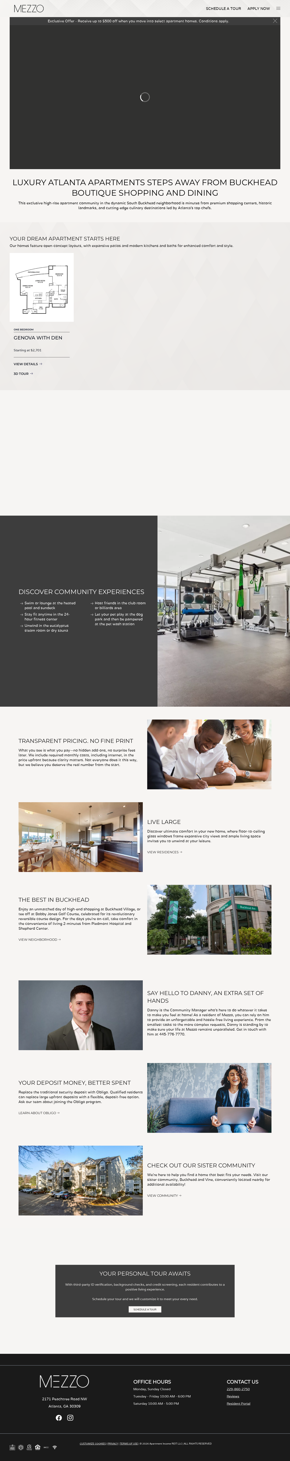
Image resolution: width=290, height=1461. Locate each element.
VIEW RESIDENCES (163, 852)
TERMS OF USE (129, 1443)
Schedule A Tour (223, 8)
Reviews (233, 1396)
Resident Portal (238, 1403)
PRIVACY (113, 1443)
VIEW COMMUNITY (162, 1196)
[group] (42, 315)
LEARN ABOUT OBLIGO (37, 1113)
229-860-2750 (238, 1389)
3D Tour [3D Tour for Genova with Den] (21, 374)
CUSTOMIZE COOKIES (93, 1443)
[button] (278, 8)
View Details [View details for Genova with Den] (26, 364)
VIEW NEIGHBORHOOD (38, 940)
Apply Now (259, 8)
